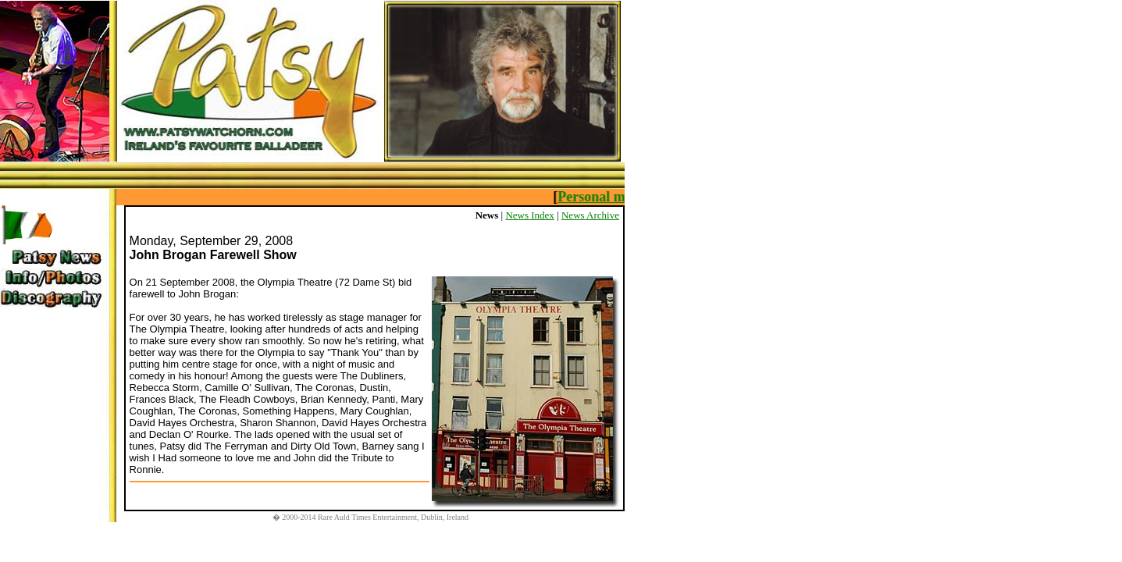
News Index (529, 215)
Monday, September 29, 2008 (212, 240)
